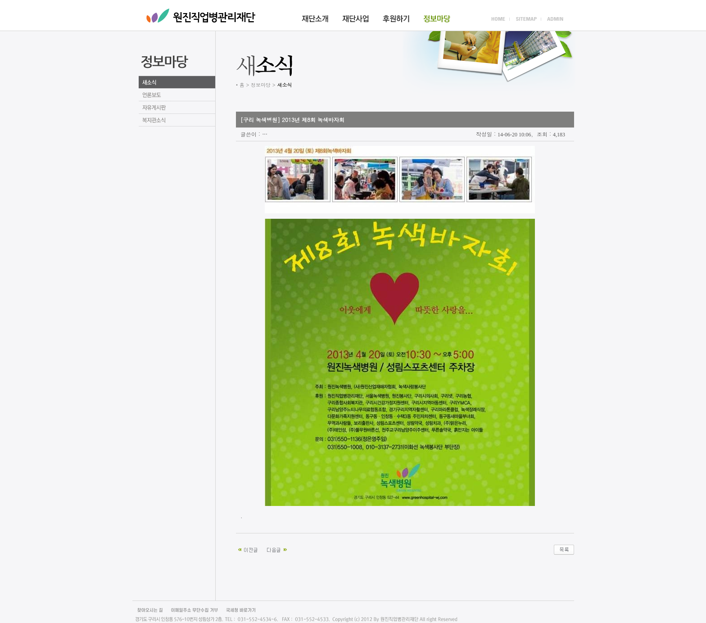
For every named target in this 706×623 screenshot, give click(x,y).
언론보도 (177, 95)
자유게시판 (177, 107)
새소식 (177, 82)
